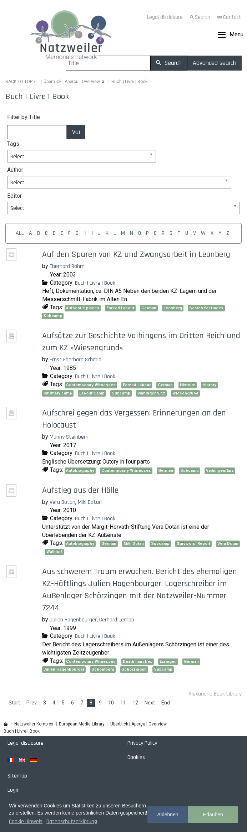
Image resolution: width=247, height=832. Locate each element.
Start (14, 703)
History (209, 385)
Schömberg (102, 669)
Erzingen (168, 661)
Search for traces (206, 308)
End (165, 703)
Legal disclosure (165, 17)
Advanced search (214, 63)
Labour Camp (92, 393)
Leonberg (172, 308)
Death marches (137, 661)
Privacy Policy (142, 743)
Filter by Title (23, 117)
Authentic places (82, 308)
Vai (76, 132)
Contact (232, 17)
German (148, 308)
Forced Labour (120, 308)
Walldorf (54, 551)
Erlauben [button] (213, 814)
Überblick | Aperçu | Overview (72, 81)
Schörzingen (134, 669)
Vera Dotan (62, 502)
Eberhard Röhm (67, 266)
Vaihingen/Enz (151, 393)
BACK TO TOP (18, 81)
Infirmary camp (58, 393)
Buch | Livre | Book (95, 283)
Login (13, 790)
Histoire (187, 385)
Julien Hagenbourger (73, 620)
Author (15, 169)
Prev (31, 703)
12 (135, 703)
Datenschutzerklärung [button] (71, 821)
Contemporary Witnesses (91, 385)
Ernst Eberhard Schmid (75, 359)
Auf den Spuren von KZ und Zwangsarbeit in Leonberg (136, 254)
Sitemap (17, 776)
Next (150, 703)
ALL (20, 233)
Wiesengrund (185, 393)
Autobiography (80, 470)
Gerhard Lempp (116, 620)
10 (111, 703)
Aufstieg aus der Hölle (80, 490)
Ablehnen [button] (167, 814)
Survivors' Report (193, 543)
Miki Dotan (90, 502)
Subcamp (53, 316)
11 (123, 703)
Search (202, 17)
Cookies (136, 757)
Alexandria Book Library (215, 694)
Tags (13, 143)
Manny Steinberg (69, 437)
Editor (14, 195)
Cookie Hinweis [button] (25, 821)
